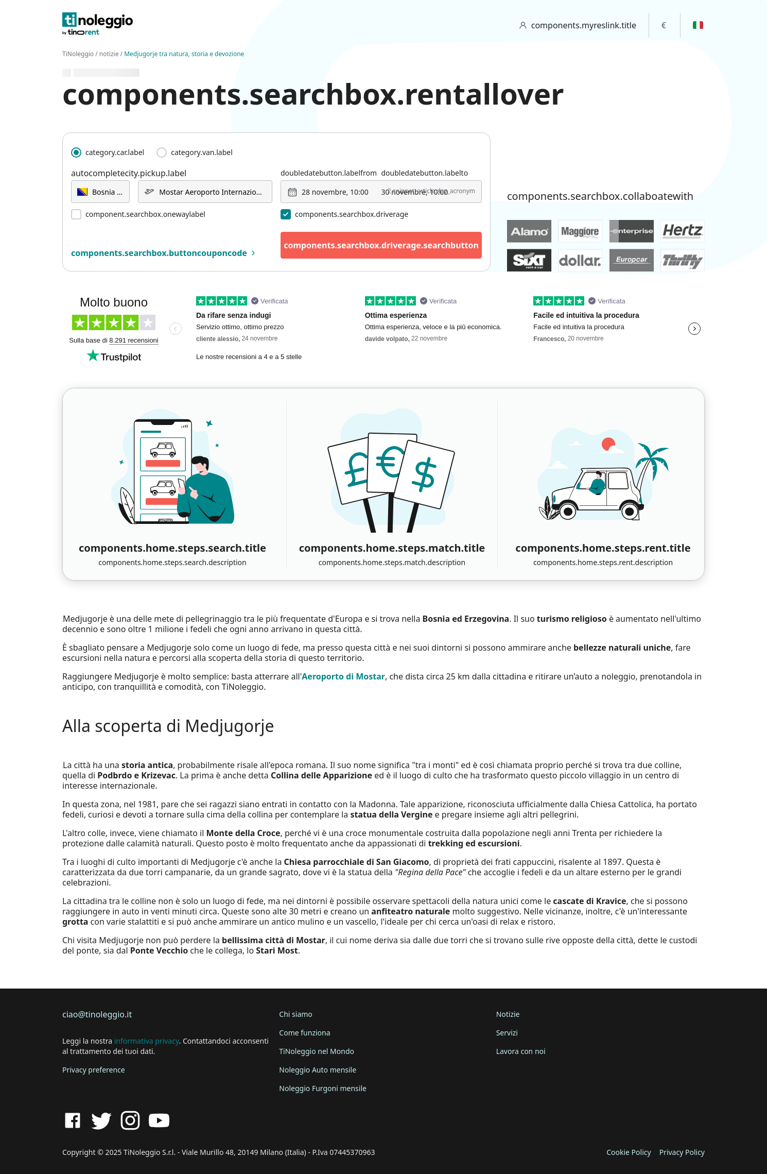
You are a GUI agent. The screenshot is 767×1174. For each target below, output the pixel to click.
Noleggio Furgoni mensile (323, 1088)
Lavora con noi (521, 1051)
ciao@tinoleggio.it (97, 1014)
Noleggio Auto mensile (317, 1070)
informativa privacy (146, 1041)
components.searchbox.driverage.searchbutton (381, 245)
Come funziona (304, 1032)
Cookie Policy (628, 1152)
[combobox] (100, 191)
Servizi (507, 1032)
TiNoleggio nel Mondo (316, 1051)
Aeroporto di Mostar (343, 676)
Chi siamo (295, 1014)
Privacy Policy (682, 1152)
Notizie (508, 1014)
